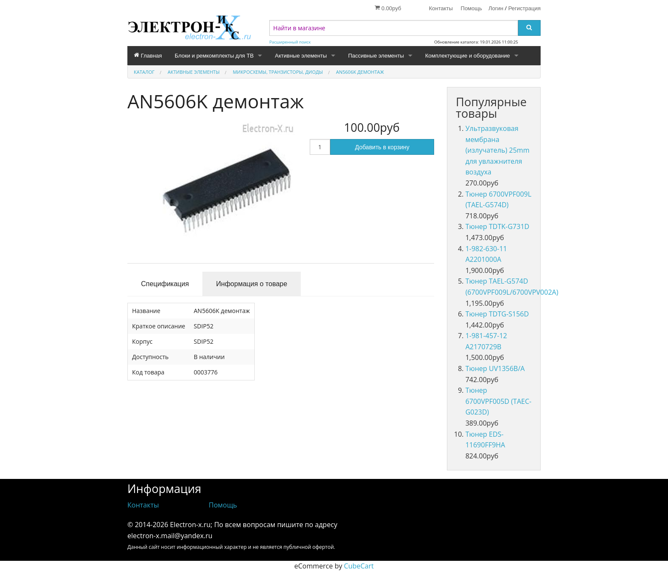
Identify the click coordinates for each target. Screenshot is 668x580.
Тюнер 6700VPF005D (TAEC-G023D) (498, 401)
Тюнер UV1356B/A (494, 368)
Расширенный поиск (290, 42)
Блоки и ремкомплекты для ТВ (214, 55)
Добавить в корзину (382, 147)
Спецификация (165, 283)
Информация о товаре (251, 283)
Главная (148, 55)
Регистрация (524, 8)
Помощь (471, 8)
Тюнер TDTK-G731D (497, 226)
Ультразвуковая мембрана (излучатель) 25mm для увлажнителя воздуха (497, 150)
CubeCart (359, 566)
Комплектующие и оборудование (467, 55)
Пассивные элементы (376, 55)
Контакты (441, 8)
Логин (496, 8)
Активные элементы (301, 55)
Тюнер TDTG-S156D (497, 314)
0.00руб (387, 8)
